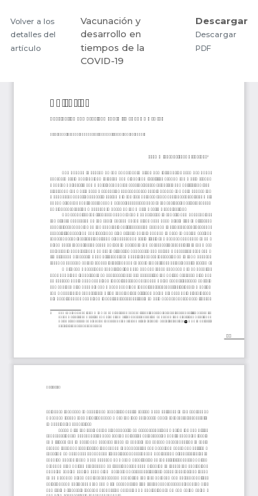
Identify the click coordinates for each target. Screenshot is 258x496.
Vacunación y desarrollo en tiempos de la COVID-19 (112, 41)
